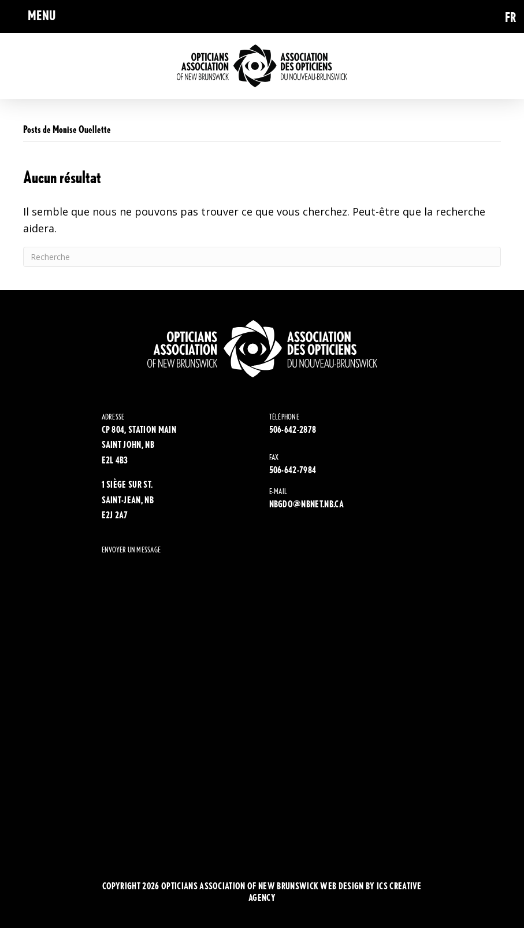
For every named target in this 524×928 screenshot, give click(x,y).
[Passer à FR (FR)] (510, 16)
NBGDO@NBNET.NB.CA (306, 504)
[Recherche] (262, 257)
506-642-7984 (293, 470)
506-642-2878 (293, 429)
